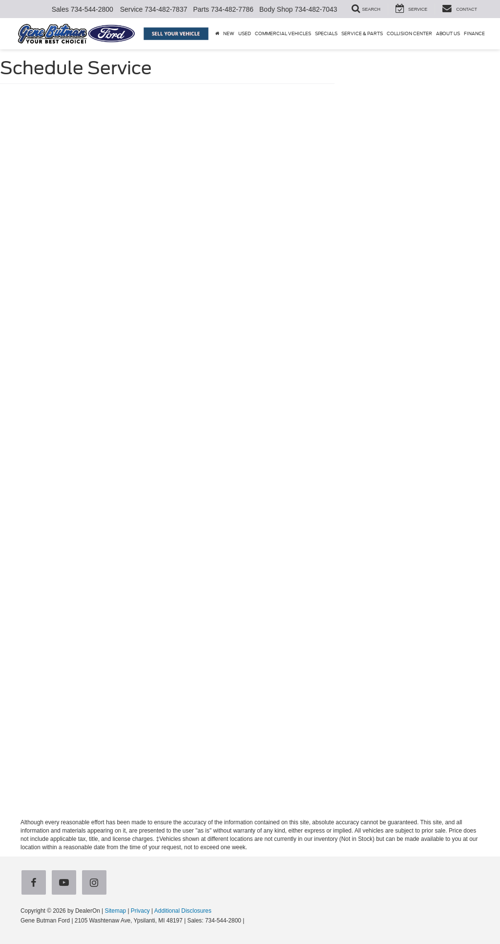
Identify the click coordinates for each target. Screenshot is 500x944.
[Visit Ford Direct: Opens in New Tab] (249, 920)
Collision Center (409, 33)
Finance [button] (474, 33)
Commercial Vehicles (283, 33)
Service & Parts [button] (362, 33)
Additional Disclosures (182, 910)
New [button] (228, 33)
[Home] (217, 33)
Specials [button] (326, 33)
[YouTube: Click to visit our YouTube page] (66, 883)
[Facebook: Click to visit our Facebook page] (35, 883)
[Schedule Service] (250, 449)
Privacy (140, 910)
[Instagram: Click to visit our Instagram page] (96, 883)
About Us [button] (448, 33)
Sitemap (115, 910)
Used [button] (244, 33)
